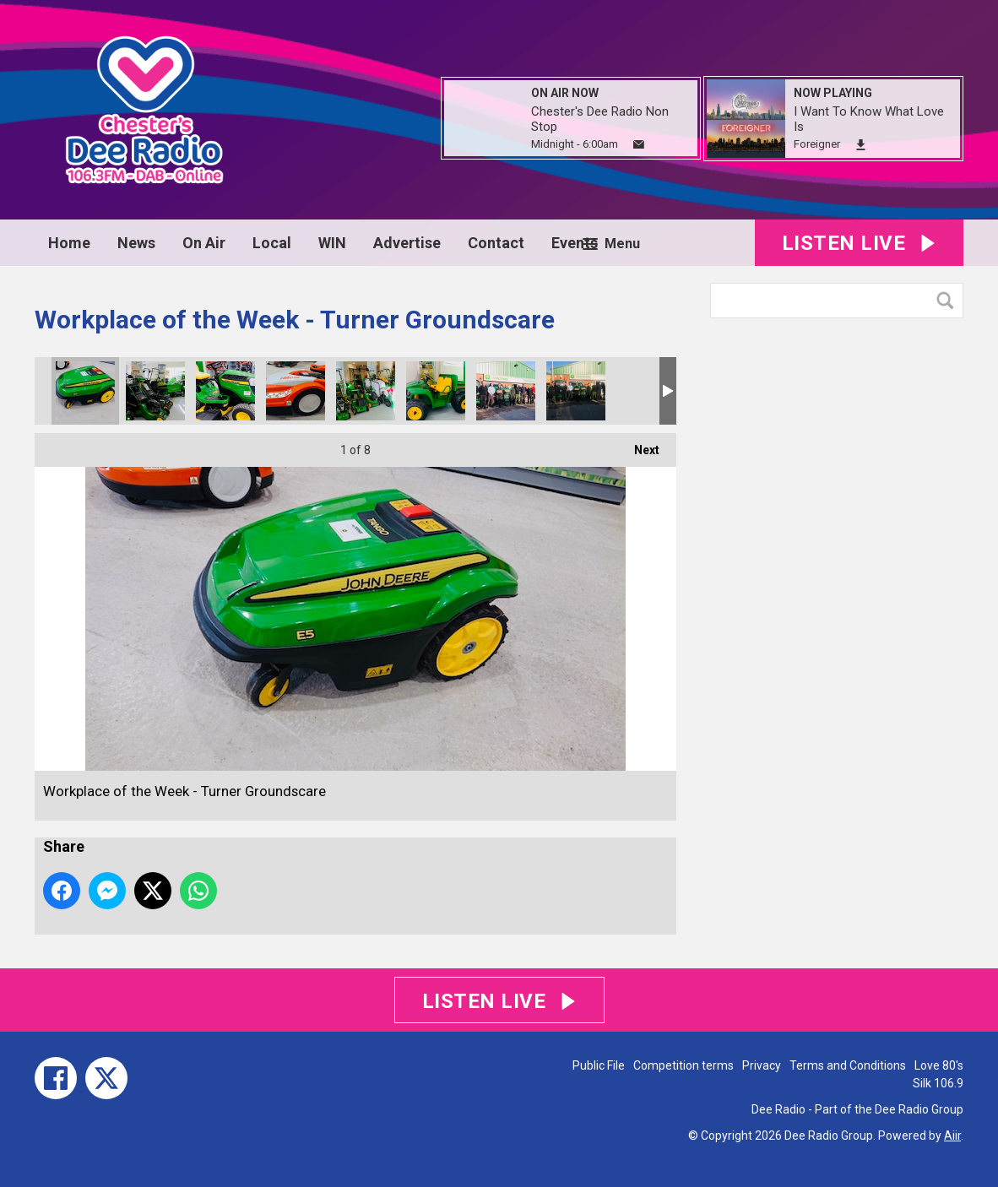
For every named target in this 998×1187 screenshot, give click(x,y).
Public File (598, 1065)
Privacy (761, 1065)
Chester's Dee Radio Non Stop (600, 119)
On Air (203, 243)
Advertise (407, 243)
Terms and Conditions (847, 1065)
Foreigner (817, 144)
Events (574, 243)
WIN (332, 243)
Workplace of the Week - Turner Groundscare (85, 390)
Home (69, 243)
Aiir (952, 1135)
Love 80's (938, 1065)
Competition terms (683, 1065)
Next (638, 445)
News (136, 243)
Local (271, 243)
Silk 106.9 (938, 1083)
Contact (496, 243)
